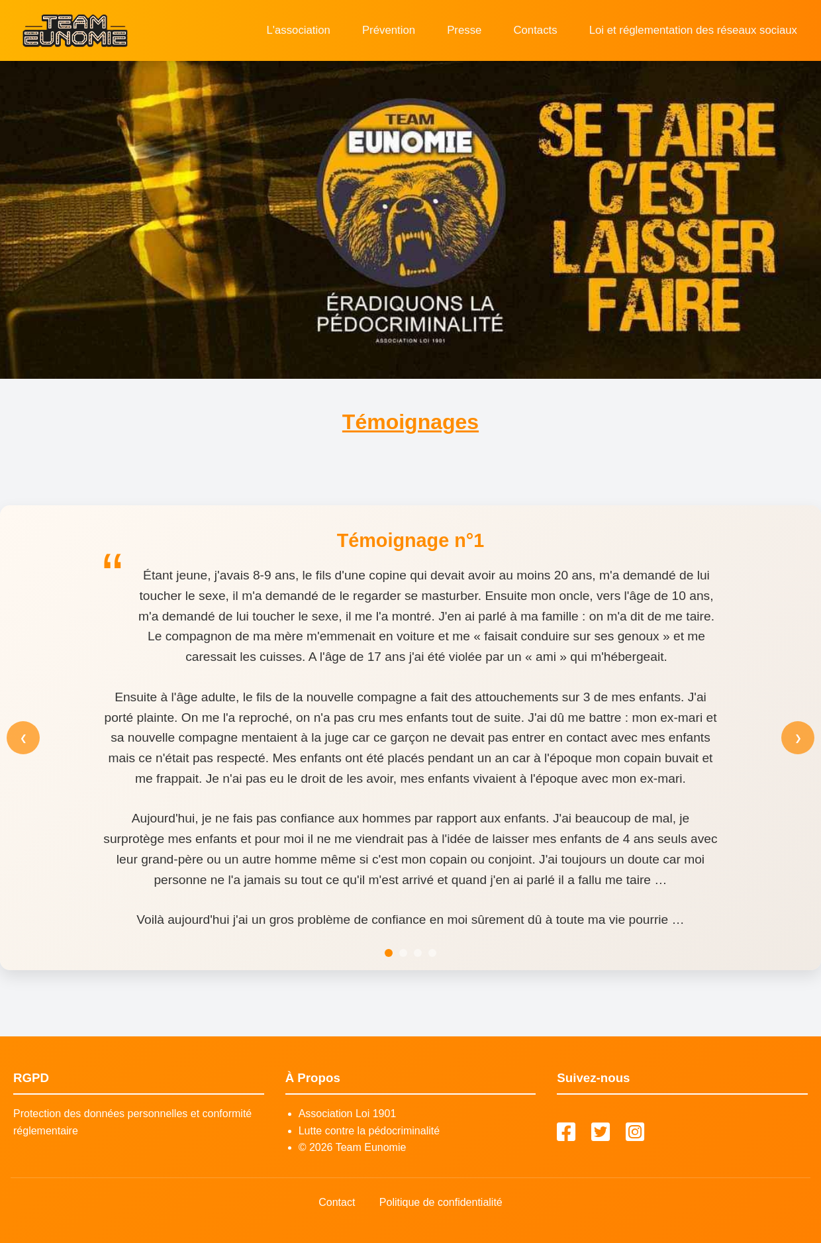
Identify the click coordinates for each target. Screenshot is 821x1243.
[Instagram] (635, 1133)
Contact (336, 1202)
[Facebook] (566, 1133)
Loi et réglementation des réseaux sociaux (693, 30)
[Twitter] (600, 1133)
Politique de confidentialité (441, 1202)
